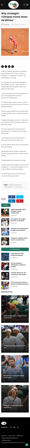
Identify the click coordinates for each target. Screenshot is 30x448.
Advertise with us (6, 440)
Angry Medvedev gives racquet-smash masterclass (18, 211)
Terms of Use (11, 435)
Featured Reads (15, 249)
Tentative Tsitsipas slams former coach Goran (19, 239)
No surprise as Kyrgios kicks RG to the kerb (18, 220)
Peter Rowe (15, 257)
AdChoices (19, 435)
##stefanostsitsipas (14, 185)
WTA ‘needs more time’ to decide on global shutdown (20, 283)
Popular (15, 205)
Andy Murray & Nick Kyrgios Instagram (17, 254)
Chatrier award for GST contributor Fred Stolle (18, 273)
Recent (6, 205)
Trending (24, 205)
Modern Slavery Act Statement (10, 438)
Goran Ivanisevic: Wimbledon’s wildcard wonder (18, 265)
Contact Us (4, 435)
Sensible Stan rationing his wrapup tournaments (19, 229)
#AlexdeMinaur (9, 187)
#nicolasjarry (19, 187)
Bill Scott (14, 215)
